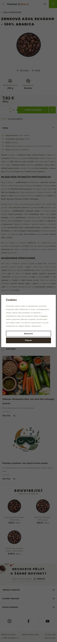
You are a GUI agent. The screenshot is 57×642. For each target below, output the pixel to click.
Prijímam (28, 340)
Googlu (44, 316)
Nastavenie (28, 334)
